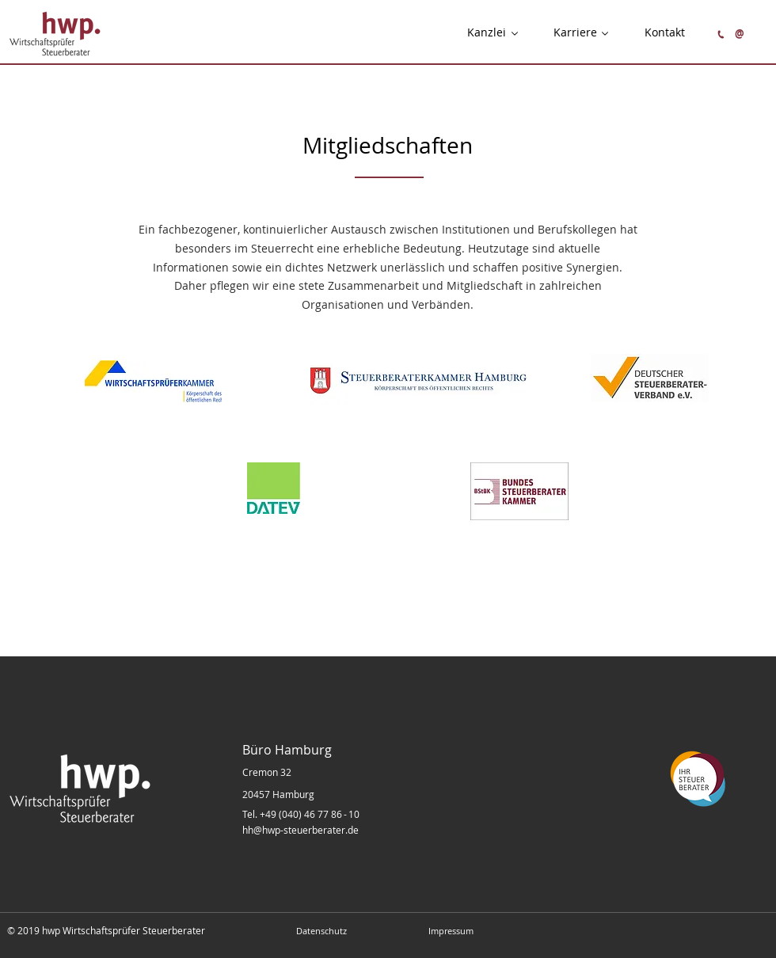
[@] (739, 33)
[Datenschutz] (321, 931)
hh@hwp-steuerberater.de (300, 829)
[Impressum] (450, 931)
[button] (486, 32)
